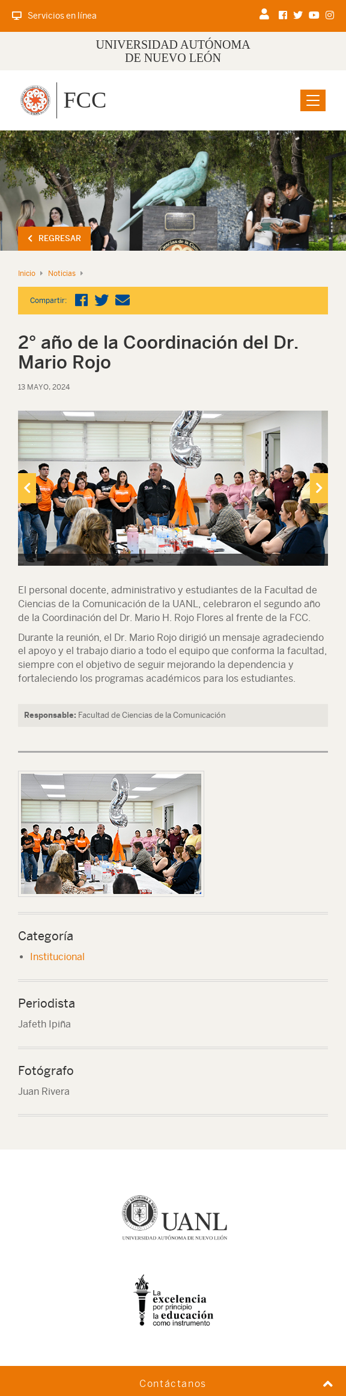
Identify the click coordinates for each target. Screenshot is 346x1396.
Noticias (62, 273)
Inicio (26, 273)
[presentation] (27, 488)
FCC (84, 99)
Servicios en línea (54, 15)
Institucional (57, 957)
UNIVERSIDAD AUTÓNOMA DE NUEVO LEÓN (173, 51)
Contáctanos (173, 1383)
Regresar (54, 238)
